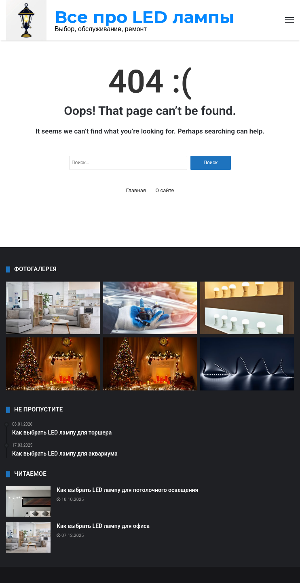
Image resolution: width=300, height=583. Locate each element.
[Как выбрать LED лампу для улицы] (150, 363)
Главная (136, 190)
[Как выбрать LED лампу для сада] (247, 363)
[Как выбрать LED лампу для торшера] (53, 308)
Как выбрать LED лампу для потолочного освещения (127, 490)
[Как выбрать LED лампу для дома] (247, 308)
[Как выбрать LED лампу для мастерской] (53, 363)
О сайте (164, 190)
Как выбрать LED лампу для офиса (103, 526)
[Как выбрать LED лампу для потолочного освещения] (28, 501)
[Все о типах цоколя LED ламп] (150, 308)
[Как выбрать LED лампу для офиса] (28, 537)
